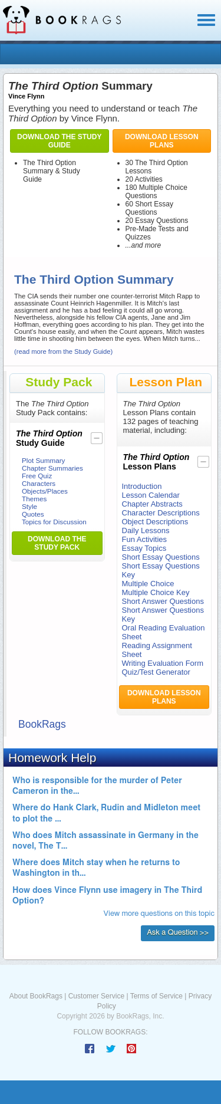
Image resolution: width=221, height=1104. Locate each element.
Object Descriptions (155, 521)
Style (29, 506)
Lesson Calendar (151, 495)
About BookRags (35, 996)
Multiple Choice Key (156, 592)
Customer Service (96, 996)
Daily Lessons (146, 530)
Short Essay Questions (161, 557)
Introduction (142, 486)
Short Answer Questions (163, 601)
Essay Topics (144, 548)
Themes (34, 498)
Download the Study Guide (59, 141)
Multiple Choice (148, 583)
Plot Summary (43, 460)
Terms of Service (156, 996)
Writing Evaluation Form (162, 663)
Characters (38, 483)
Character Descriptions (161, 512)
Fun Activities (144, 539)
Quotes (33, 514)
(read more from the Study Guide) (63, 351)
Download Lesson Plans (162, 141)
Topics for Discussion (54, 521)
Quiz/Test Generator (156, 672)
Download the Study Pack (57, 543)
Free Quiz (37, 475)
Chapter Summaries (52, 468)
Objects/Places (45, 491)
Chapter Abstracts (152, 504)
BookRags (42, 724)
